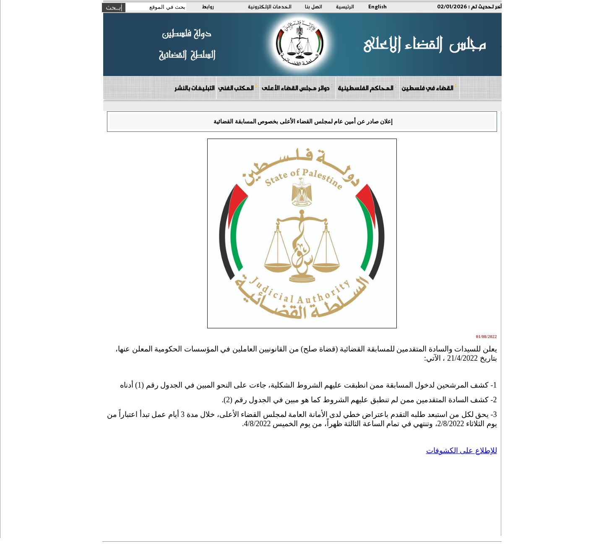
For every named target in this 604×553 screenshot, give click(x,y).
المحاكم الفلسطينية (367, 87)
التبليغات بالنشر (194, 88)
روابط (208, 6)
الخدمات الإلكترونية (270, 6)
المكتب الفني (237, 87)
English (377, 6)
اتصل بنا (313, 6)
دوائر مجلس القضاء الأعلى (297, 87)
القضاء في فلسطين (429, 87)
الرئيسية (345, 6)
